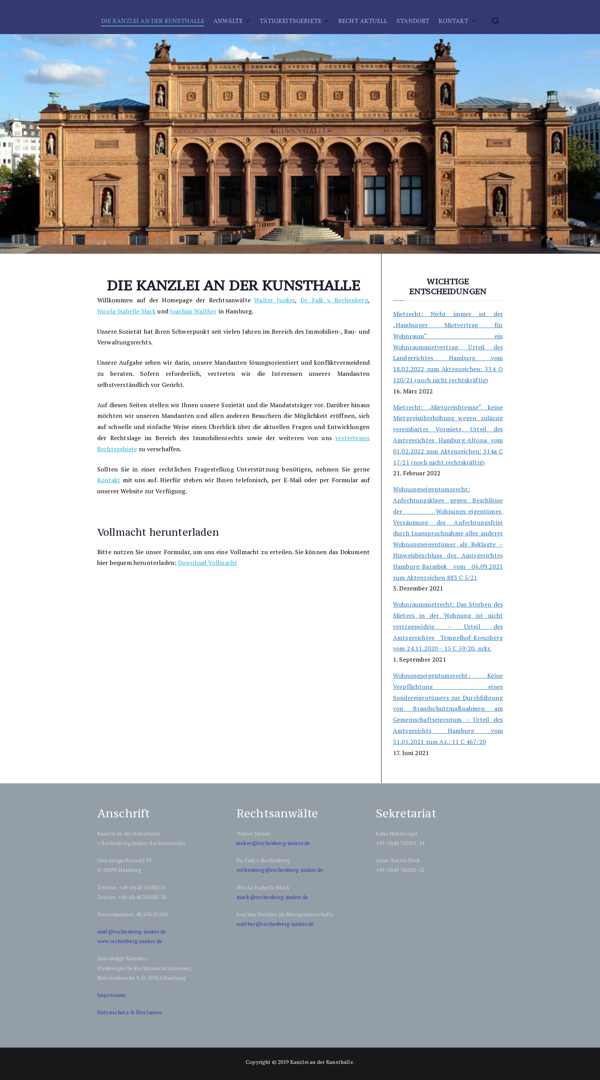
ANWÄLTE (228, 20)
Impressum (111, 994)
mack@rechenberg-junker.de (272, 897)
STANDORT (412, 20)
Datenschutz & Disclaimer (129, 1012)
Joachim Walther (193, 311)
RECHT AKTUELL (362, 20)
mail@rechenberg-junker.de (131, 931)
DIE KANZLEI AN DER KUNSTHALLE (153, 20)
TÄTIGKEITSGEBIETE (290, 20)
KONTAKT (453, 20)
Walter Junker (274, 300)
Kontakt (108, 480)
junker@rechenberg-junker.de (273, 843)
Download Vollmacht (207, 562)
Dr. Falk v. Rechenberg (334, 300)
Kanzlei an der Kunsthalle (321, 1061)
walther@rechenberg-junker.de (275, 923)
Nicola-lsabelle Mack (126, 311)
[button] (246, 20)
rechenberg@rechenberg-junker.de (279, 869)
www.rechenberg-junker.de (129, 941)
